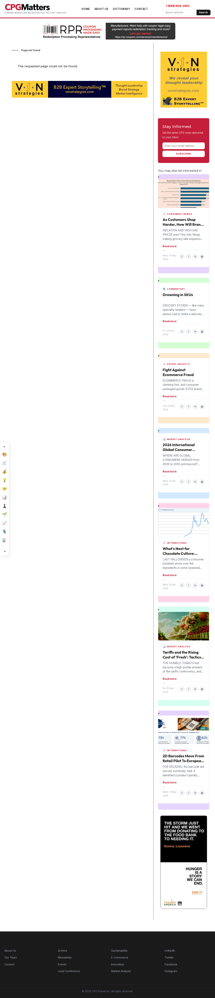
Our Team (10, 957)
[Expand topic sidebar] (4, 447)
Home (86, 8)
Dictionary (121, 8)
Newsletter (65, 957)
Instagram (171, 971)
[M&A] (4, 489)
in (195, 256)
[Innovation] (4, 480)
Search (203, 12)
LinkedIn (170, 950)
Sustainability (119, 950)
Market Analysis (121, 971)
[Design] (4, 454)
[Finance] (4, 472)
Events (62, 964)
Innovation (117, 964)
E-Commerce (119, 957)
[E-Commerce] (4, 463)
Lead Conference (69, 971)
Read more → (170, 248)
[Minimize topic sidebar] (4, 551)
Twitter (169, 957)
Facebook (171, 964)
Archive (62, 950)
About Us (101, 8)
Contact (141, 8)
